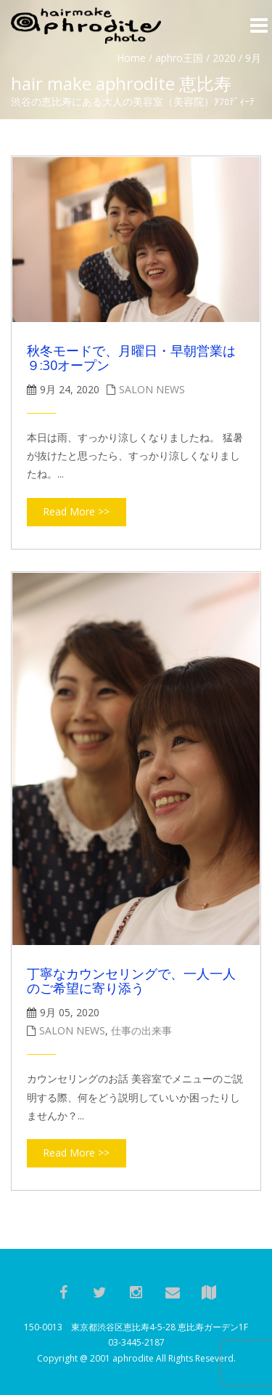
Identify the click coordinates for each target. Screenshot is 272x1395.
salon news (152, 389)
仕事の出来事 (141, 1030)
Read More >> (76, 511)
